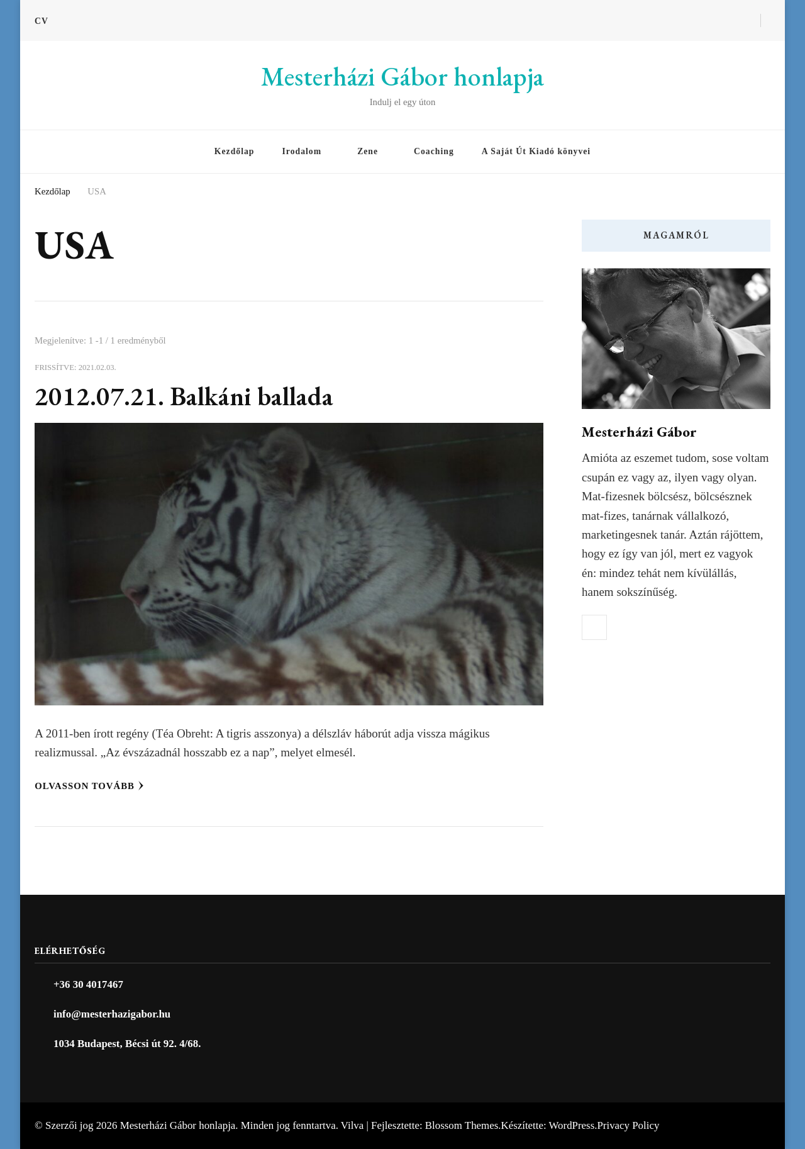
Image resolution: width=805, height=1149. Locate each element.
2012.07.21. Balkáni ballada (184, 396)
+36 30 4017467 (88, 984)
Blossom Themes (461, 1125)
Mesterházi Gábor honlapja (402, 76)
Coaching (434, 151)
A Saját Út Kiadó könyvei (536, 151)
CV (41, 21)
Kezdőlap (234, 151)
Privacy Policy (628, 1125)
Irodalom (301, 151)
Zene (367, 151)
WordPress (572, 1125)
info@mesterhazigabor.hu (111, 1014)
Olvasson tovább (89, 786)
